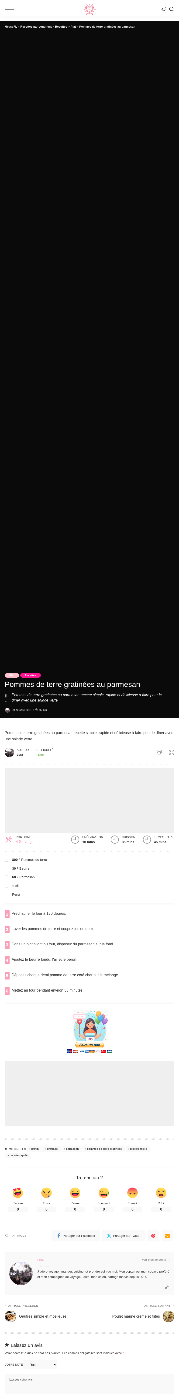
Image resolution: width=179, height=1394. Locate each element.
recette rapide (19, 1155)
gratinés (52, 1148)
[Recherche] (171, 9)
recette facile (138, 1148)
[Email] (167, 1235)
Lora (40, 1260)
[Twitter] (123, 1235)
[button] (171, 751)
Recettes (30, 675)
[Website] (167, 1287)
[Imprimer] (159, 751)
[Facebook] (76, 1235)
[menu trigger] (10, 9)
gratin (35, 1148)
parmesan (72, 1148)
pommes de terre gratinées (104, 1148)
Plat (11, 675)
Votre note (14, 1364)
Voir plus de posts (156, 1259)
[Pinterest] (153, 1235)
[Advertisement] (89, 800)
